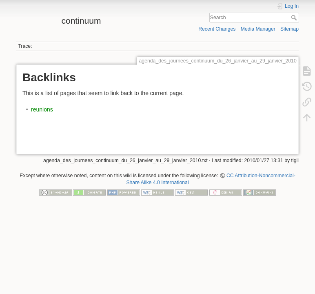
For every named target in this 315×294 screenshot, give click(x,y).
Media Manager (258, 29)
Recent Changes (216, 29)
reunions (42, 109)
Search (295, 17)
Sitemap (289, 29)
